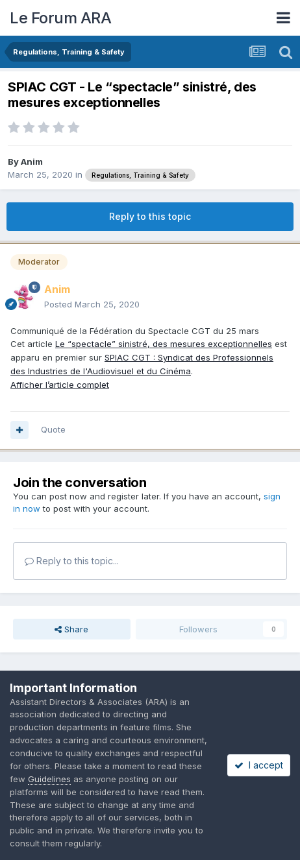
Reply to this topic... (72, 560)
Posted (92, 304)
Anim (32, 161)
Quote (53, 429)
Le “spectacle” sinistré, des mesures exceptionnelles (163, 344)
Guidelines (49, 779)
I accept (258, 764)
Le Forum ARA (60, 17)
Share (71, 629)
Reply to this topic (150, 216)
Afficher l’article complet (59, 384)
